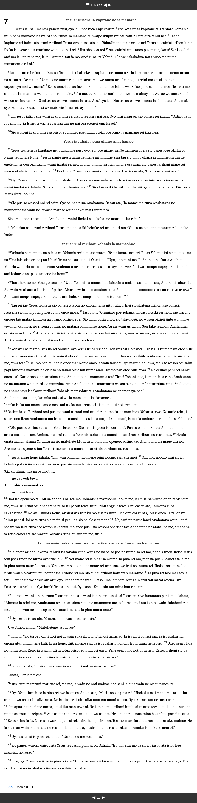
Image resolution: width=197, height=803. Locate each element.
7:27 (10, 787)
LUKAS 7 (97, 5)
